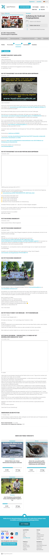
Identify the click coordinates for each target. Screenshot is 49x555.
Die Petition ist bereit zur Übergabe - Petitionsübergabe (19, 313)
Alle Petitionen (26, 545)
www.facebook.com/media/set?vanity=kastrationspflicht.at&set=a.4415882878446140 (21, 115)
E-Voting (38, 537)
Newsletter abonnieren (9, 544)
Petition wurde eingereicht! (10, 218)
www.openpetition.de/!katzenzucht (9, 288)
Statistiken (34, 44)
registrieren (32, 1)
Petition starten (24, 7)
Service (43, 7)
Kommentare (26, 44)
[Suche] (47, 7)
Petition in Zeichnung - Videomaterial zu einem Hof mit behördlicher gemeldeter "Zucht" (19, 336)
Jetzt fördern (24, 524)
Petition (3, 44)
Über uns (25, 532)
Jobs (24, 533)
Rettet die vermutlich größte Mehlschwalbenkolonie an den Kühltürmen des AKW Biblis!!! (37, 462)
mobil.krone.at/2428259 (13, 133)
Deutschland (12, 441)
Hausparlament (40, 536)
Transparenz (39, 543)
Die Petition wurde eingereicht (11, 228)
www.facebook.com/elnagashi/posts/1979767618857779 (14, 252)
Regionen (25, 549)
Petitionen (36, 7)
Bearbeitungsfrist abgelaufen (11, 55)
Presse (24, 536)
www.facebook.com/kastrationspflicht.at (17, 124)
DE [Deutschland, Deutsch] (44, 1)
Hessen (36, 441)
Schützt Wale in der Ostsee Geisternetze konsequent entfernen (12, 461)
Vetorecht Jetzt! (40, 539)
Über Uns (34, 9)
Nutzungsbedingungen (42, 545)
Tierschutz (28, 13)
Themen (25, 548)
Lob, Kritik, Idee (26, 537)
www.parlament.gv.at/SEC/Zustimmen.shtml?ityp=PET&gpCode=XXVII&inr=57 (28, 107)
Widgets (38, 533)
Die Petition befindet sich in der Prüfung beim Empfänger (19, 73)
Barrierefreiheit (40, 549)
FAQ (37, 532)
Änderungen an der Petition (10, 412)
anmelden (39, 1)
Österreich (7, 13)
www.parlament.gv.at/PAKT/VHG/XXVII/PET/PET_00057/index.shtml (18, 193)
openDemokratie (40, 534)
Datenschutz (39, 546)
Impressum (39, 548)
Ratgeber (25, 543)
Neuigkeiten (18, 44)
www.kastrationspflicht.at (7, 146)
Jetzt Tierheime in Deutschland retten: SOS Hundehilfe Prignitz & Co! (12, 498)
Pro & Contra (10, 44)
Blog (24, 534)
